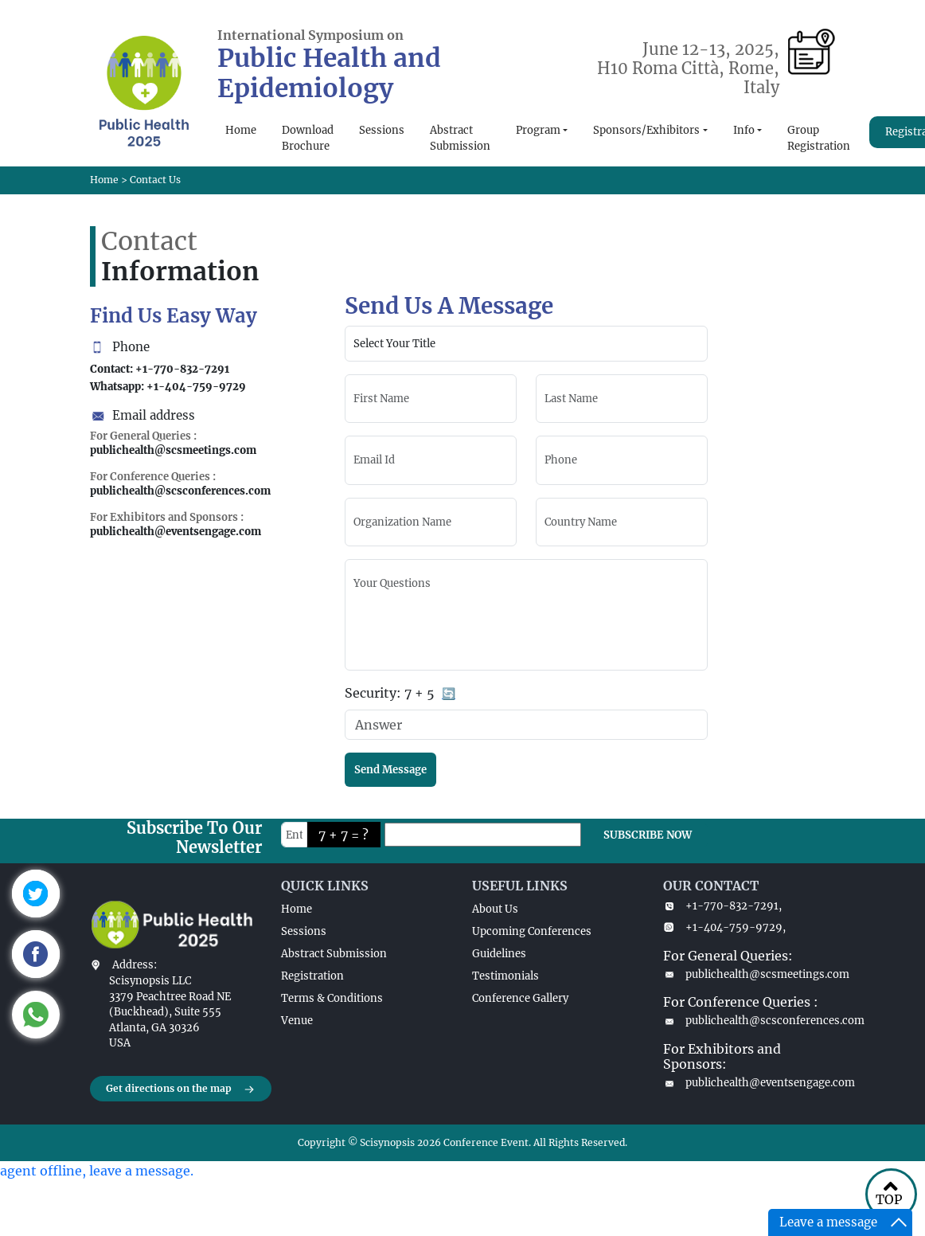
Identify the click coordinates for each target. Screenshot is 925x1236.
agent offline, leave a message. (96, 1171)
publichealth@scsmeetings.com (749, 974)
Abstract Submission (460, 138)
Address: (134, 965)
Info (744, 130)
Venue (297, 1020)
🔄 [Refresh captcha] (448, 693)
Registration (312, 976)
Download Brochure (308, 138)
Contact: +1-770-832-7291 (159, 369)
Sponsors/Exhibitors (646, 130)
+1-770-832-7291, (722, 906)
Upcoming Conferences (531, 931)
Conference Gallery (520, 998)
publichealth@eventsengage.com (749, 1082)
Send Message (390, 769)
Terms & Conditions (332, 998)
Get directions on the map (181, 1089)
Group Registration (818, 138)
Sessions (381, 130)
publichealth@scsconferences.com (749, 1020)
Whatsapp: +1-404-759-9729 (168, 386)
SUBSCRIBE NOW (647, 835)
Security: (400, 694)
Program (538, 130)
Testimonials (505, 976)
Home (240, 130)
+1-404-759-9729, (724, 927)
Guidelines (499, 953)
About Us (495, 909)
